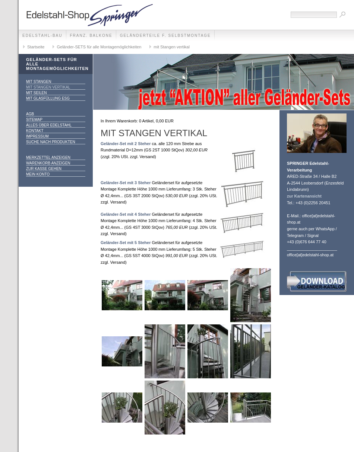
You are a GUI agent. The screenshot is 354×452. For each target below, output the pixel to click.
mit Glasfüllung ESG (48, 98)
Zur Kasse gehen (43, 169)
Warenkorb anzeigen (48, 163)
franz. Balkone (91, 35)
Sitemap (34, 120)
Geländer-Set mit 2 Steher (126, 143)
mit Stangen (38, 82)
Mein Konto (38, 174)
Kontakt (34, 131)
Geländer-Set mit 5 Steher (126, 242)
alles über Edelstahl (49, 125)
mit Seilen (36, 93)
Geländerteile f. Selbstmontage (165, 35)
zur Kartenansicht (304, 196)
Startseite (35, 47)
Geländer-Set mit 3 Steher (126, 182)
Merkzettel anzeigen (48, 158)
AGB (30, 114)
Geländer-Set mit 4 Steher (126, 214)
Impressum (37, 136)
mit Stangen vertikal (172, 47)
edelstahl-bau (42, 35)
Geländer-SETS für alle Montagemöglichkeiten (99, 47)
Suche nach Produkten (50, 142)
